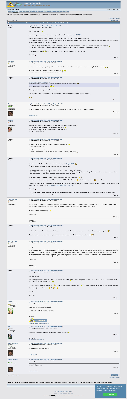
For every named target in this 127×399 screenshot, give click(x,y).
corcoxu (10, 120)
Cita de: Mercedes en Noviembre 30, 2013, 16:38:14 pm (39, 82)
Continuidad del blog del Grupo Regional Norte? (46, 26)
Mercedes (11, 61)
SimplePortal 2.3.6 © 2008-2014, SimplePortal (63, 393)
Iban (9, 326)
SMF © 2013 (62, 391)
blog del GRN (70, 164)
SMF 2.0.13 (57, 391)
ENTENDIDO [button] (110, 394)
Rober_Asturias (59, 14)
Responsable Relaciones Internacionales (39, 323)
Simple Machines (69, 391)
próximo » (117, 18)
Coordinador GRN (33, 115)
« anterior (111, 18)
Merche (10, 301)
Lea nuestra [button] (105, 390)
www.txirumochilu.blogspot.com (36, 339)
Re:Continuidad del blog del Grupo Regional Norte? (47, 61)
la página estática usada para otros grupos (61, 185)
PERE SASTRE (12, 199)
